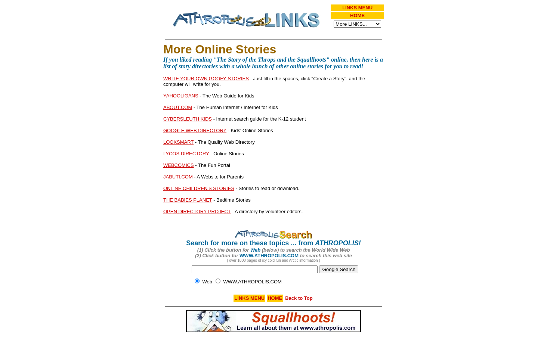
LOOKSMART (178, 142)
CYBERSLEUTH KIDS (187, 119)
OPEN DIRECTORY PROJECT (197, 211)
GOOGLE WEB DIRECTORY (194, 130)
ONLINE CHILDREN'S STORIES (198, 188)
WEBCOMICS (178, 165)
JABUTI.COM (178, 177)
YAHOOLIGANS (180, 96)
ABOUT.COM (177, 107)
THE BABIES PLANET (187, 200)
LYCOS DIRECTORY (186, 153)
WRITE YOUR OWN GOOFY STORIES (206, 78)
